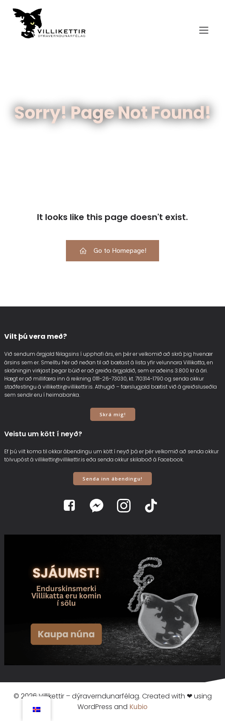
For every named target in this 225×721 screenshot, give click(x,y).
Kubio (138, 707)
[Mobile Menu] (203, 29)
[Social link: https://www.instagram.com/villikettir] (126, 506)
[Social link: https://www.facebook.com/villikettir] (71, 506)
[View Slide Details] (112, 600)
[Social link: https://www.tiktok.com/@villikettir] (153, 506)
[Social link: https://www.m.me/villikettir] (99, 506)
